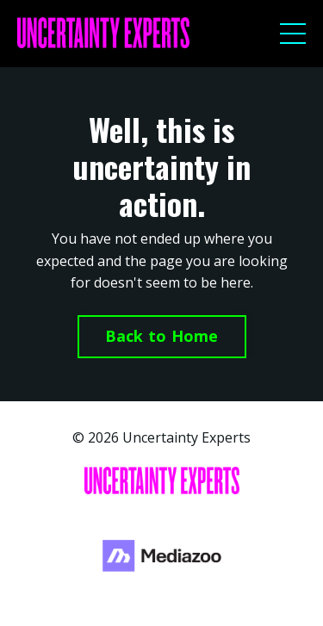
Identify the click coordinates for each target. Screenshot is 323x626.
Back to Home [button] (162, 335)
